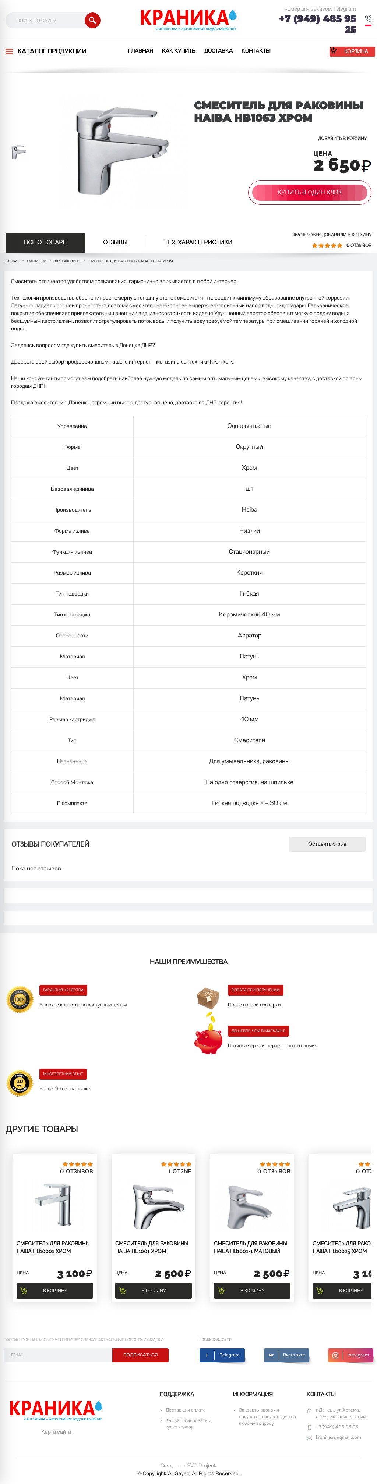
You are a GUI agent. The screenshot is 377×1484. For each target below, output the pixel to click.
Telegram (230, 1355)
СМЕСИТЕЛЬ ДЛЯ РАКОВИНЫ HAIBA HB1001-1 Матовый (250, 1247)
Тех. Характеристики (198, 242)
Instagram (358, 1355)
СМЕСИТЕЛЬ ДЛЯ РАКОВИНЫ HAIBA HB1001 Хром (151, 1247)
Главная (140, 51)
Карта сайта (56, 1432)
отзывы (115, 242)
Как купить (178, 51)
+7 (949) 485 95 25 (317, 24)
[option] (19, 152)
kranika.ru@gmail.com (338, 1437)
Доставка (218, 51)
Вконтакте (294, 1355)
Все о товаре (45, 242)
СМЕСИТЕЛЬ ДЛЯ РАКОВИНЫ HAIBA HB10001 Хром (53, 1247)
